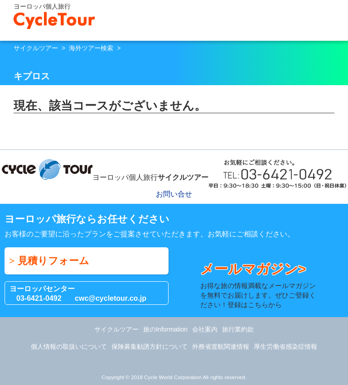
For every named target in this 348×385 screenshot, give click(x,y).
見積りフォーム (53, 260)
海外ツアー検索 (91, 48)
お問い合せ (319, 18)
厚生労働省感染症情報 (285, 346)
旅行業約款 (238, 329)
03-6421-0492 (39, 298)
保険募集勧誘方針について (149, 346)
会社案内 (205, 329)
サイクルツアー (36, 48)
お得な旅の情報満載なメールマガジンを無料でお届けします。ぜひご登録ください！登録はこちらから (260, 284)
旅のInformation (165, 329)
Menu (336, 18)
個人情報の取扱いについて (69, 346)
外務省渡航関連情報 (220, 346)
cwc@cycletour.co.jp (110, 298)
